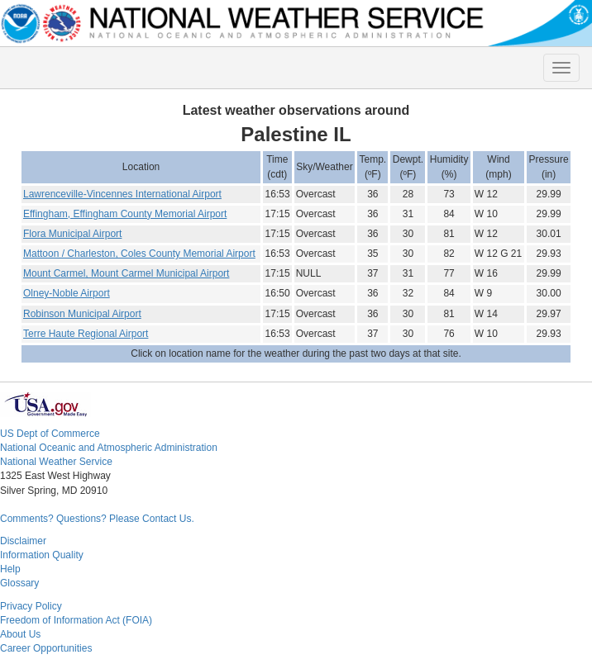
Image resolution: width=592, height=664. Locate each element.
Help (10, 569)
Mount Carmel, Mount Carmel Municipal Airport (126, 273)
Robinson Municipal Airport (82, 314)
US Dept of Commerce (50, 433)
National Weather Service (56, 461)
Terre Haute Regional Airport (85, 333)
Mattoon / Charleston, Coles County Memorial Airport (139, 253)
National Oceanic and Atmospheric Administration (108, 447)
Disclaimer (23, 541)
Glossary (19, 583)
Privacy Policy (31, 606)
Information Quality (42, 555)
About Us (20, 634)
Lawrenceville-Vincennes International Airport (122, 194)
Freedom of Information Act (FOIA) (76, 620)
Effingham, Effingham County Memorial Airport (125, 214)
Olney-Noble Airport (66, 293)
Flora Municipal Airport (72, 234)
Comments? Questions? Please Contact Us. (97, 518)
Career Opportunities (46, 648)
